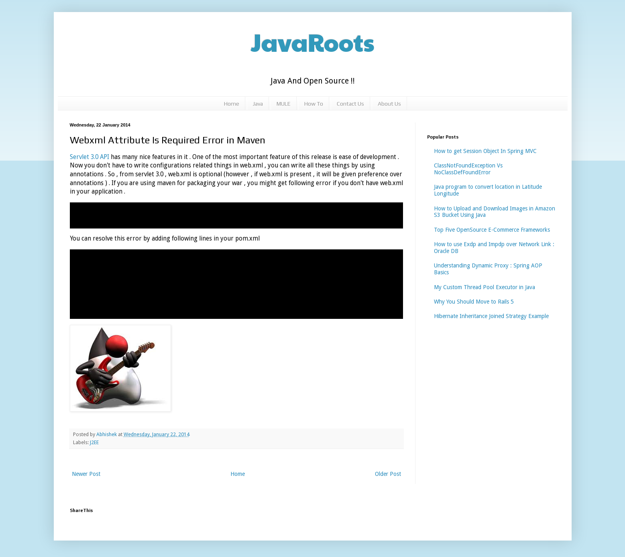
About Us (389, 103)
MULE (284, 103)
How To (313, 103)
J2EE (94, 442)
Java (258, 103)
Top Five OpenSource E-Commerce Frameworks (492, 229)
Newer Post (86, 474)
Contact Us (350, 103)
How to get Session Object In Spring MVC (485, 151)
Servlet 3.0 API (90, 157)
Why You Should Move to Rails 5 (474, 301)
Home (231, 103)
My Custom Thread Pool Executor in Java (484, 287)
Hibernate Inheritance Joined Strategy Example (491, 316)
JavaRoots (313, 42)
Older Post (388, 474)
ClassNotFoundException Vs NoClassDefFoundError (468, 168)
